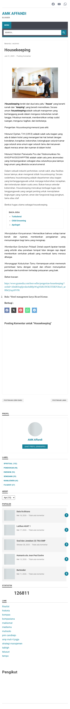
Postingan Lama (59, 400)
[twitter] (13, 310)
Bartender (21, 570)
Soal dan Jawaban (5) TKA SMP (31, 541)
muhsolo (6, 631)
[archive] (8, 497)
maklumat (7, 623)
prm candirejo (9, 635)
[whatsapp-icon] (65, 4)
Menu (6, 25)
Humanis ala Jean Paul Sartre (30, 555)
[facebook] (6, 310)
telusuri (6, 651)
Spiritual (10, 464)
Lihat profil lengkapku (35, 447)
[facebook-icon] (53, 4)
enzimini (9, 472)
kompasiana (8, 618)
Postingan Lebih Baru (13, 400)
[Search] (32, 32)
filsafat (9, 485)
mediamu (7, 627)
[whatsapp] (27, 310)
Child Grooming (19, 221)
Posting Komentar (24, 56)
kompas (6, 614)
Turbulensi (17, 216)
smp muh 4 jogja (10, 639)
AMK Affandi (14, 13)
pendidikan (10, 468)
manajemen (11, 481)
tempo (5, 656)
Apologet (16, 225)
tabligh (5, 647)
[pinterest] (20, 310)
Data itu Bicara (23, 511)
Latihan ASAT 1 (24, 526)
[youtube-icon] (59, 4)
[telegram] (34, 310)
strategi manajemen (12, 643)
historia (6, 610)
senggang (10, 476)
